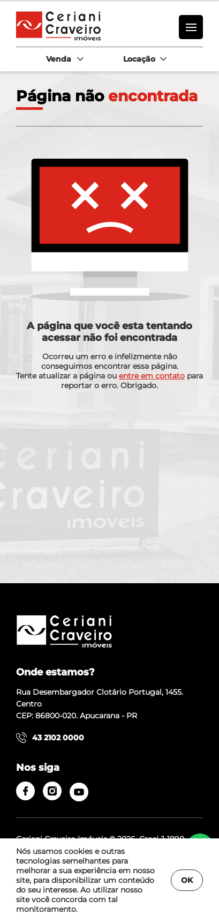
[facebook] (25, 791)
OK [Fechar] (187, 880)
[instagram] (52, 791)
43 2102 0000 (50, 737)
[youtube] (79, 792)
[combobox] (64, 59)
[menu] (191, 27)
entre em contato (152, 376)
